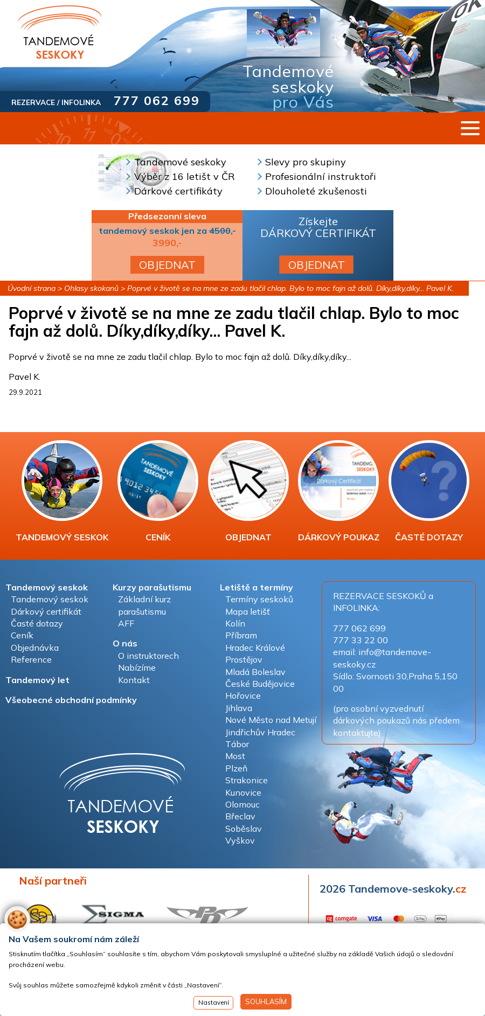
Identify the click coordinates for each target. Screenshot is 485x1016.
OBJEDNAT (167, 265)
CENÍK (157, 491)
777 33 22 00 (360, 640)
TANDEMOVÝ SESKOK (62, 491)
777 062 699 (157, 100)
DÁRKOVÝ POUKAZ (338, 491)
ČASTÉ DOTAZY (429, 491)
